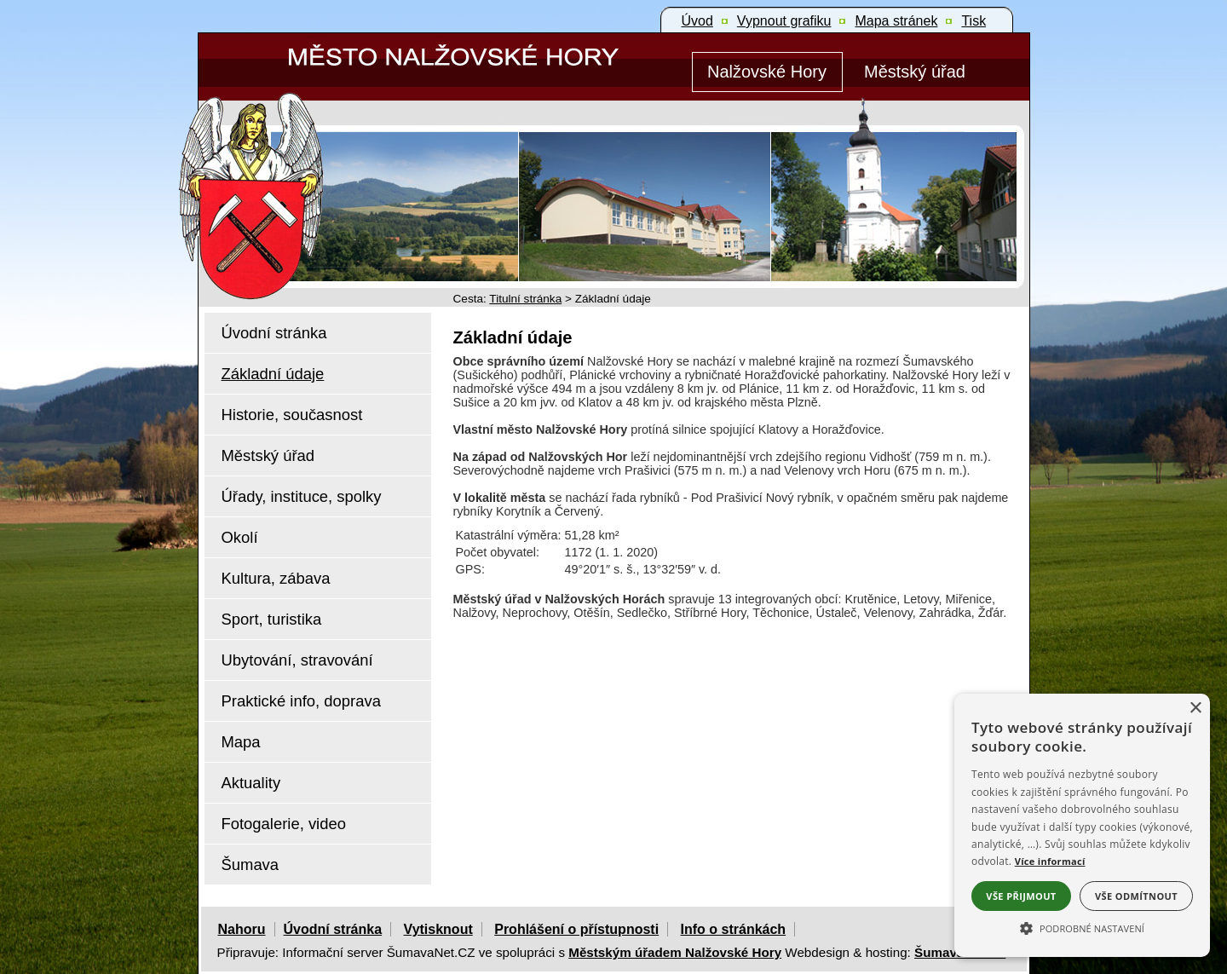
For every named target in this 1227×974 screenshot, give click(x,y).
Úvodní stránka (333, 929)
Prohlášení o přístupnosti (576, 929)
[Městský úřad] (915, 72)
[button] (1082, 927)
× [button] (1195, 708)
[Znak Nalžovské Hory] (300, 172)
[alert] (1082, 825)
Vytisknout (438, 929)
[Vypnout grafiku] (784, 21)
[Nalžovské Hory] (767, 72)
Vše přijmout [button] (1021, 896)
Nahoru (242, 929)
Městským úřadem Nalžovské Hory (674, 952)
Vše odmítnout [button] (1136, 896)
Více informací (1050, 861)
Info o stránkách (733, 929)
